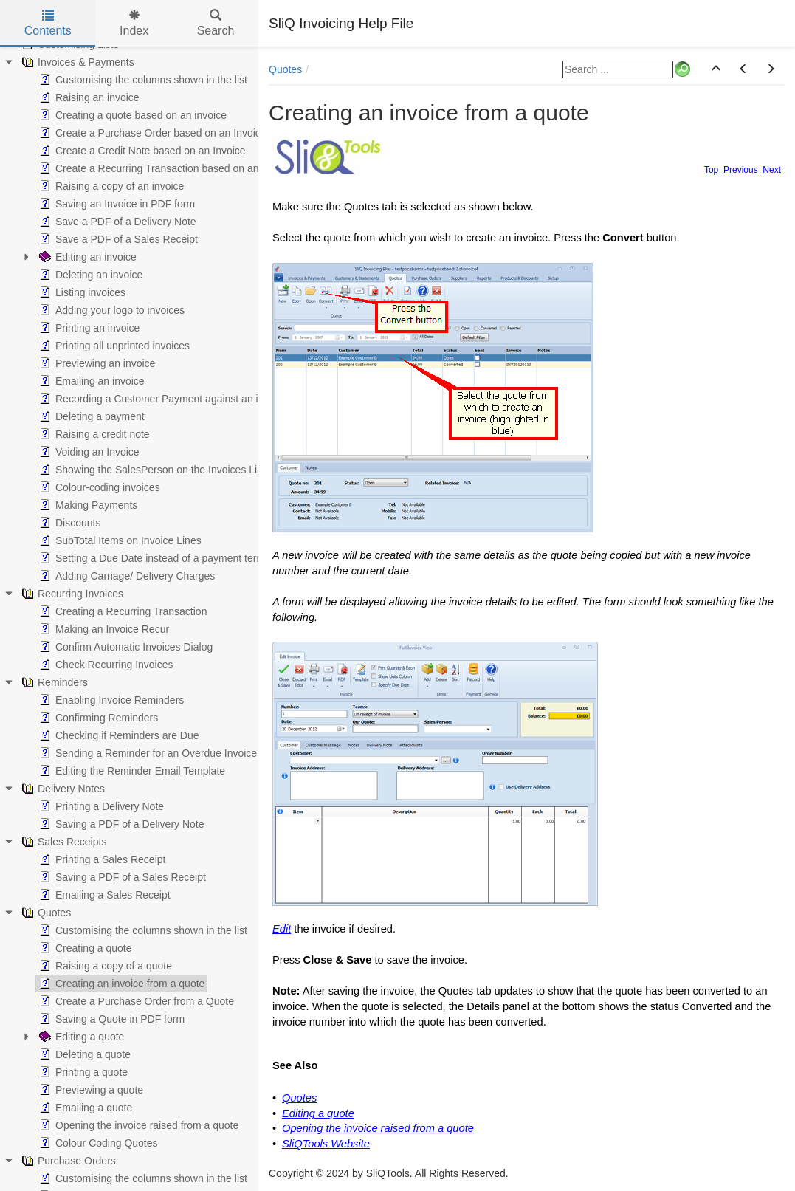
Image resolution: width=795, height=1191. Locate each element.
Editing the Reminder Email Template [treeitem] (130, 771)
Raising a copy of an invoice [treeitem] (110, 186)
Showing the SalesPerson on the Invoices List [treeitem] (150, 469)
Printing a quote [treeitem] (82, 1072)
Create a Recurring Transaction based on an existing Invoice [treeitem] (184, 168)
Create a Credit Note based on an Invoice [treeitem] (141, 150)
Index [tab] (134, 23)
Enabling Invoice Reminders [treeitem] (110, 700)
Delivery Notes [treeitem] (61, 788)
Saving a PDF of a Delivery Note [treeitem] (120, 824)
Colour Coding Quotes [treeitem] (97, 1143)
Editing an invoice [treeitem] (86, 257)
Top (711, 170)
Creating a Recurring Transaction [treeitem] (121, 611)
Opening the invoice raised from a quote (378, 1128)
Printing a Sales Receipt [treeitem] (100, 859)
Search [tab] (216, 23)
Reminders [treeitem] (53, 682)
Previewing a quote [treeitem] (89, 1090)
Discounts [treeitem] (68, 523)
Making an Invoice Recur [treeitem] (102, 629)
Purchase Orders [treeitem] (67, 1161)
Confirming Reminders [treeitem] (97, 718)
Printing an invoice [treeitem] (88, 328)
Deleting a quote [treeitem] (83, 1054)
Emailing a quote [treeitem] (84, 1107)
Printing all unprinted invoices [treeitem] (113, 345)
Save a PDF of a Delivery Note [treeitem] (116, 221)
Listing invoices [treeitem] (80, 292)
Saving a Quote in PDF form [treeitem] (110, 1019)
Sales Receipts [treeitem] (62, 842)
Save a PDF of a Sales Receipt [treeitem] (117, 239)
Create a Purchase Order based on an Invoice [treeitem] (151, 133)
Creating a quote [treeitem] (84, 948)
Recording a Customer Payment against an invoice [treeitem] (162, 399)
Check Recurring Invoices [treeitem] (104, 664)
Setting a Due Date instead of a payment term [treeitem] (150, 558)
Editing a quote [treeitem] (80, 1037)
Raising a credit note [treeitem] (93, 434)
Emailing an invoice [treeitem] (90, 381)
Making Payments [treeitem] (86, 505)
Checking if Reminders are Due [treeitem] (117, 735)
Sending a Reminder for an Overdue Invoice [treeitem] (146, 753)
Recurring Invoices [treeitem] (70, 594)
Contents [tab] (48, 23)
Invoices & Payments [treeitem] (76, 62)
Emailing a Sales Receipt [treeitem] (103, 895)
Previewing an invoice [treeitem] (95, 363)
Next (772, 170)
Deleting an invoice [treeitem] (89, 275)
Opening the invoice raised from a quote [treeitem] (137, 1125)
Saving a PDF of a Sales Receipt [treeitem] (121, 877)
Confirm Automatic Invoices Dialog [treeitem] (124, 647)
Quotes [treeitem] (44, 912)
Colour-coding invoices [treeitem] (98, 487)
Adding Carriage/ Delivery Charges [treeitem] (125, 576)
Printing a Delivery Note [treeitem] (100, 806)
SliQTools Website (326, 1144)
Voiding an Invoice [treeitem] (88, 452)
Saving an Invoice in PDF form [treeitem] (115, 204)
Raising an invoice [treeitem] (88, 97)
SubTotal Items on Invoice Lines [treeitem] (119, 540)
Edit (281, 929)
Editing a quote (318, 1113)
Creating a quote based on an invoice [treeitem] (131, 115)
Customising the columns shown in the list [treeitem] (141, 80)
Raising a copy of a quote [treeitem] (104, 966)
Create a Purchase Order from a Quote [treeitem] (135, 1001)
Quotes (285, 69)
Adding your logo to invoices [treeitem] (110, 310)
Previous (740, 170)
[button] (716, 69)
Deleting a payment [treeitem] (90, 416)
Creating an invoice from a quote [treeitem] (120, 983)
